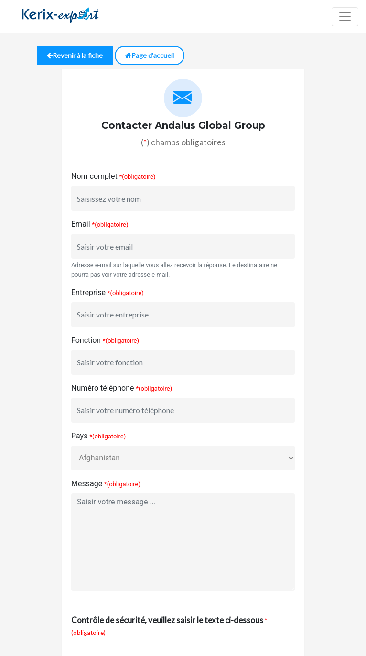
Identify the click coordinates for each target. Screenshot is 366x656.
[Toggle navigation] (345, 16)
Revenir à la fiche (75, 55)
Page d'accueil (149, 55)
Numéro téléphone (102, 388)
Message (86, 483)
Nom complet (94, 176)
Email (80, 224)
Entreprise (88, 292)
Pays (79, 435)
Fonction (86, 340)
